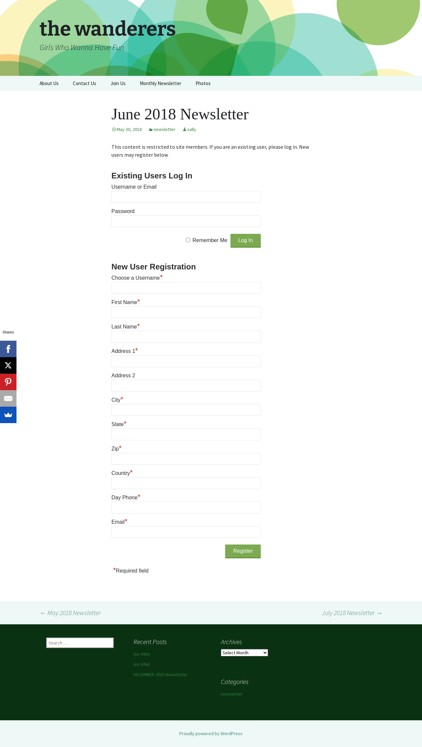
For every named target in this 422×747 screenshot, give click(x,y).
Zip (116, 448)
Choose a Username (137, 278)
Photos (203, 83)
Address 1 (124, 351)
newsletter (164, 129)
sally (191, 129)
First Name (125, 302)
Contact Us (84, 83)
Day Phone (125, 497)
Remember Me (210, 240)
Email (119, 522)
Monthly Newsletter (160, 83)
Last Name (125, 326)
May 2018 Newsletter (70, 612)
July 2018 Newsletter (352, 612)
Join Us (118, 83)
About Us (49, 83)
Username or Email (134, 187)
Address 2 (123, 375)
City (117, 400)
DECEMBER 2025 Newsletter (161, 674)
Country (122, 473)
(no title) (142, 654)
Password (123, 211)
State (119, 424)
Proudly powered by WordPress (211, 733)
